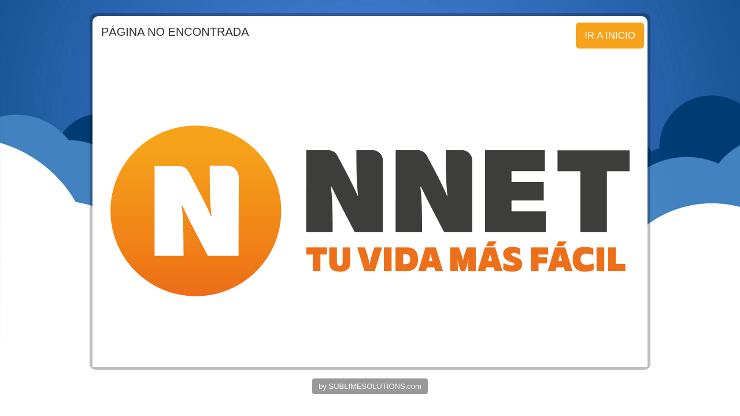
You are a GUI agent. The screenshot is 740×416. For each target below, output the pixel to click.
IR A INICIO (609, 35)
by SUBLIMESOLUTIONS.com (370, 386)
